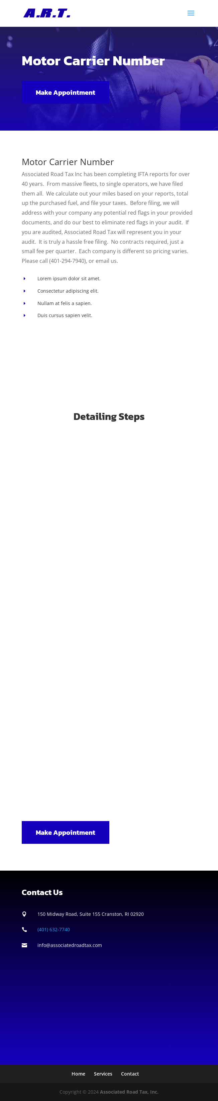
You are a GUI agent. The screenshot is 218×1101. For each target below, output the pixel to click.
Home (78, 1074)
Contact (130, 1074)
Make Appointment (65, 92)
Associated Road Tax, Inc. (129, 1092)
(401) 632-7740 (53, 929)
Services (103, 1074)
